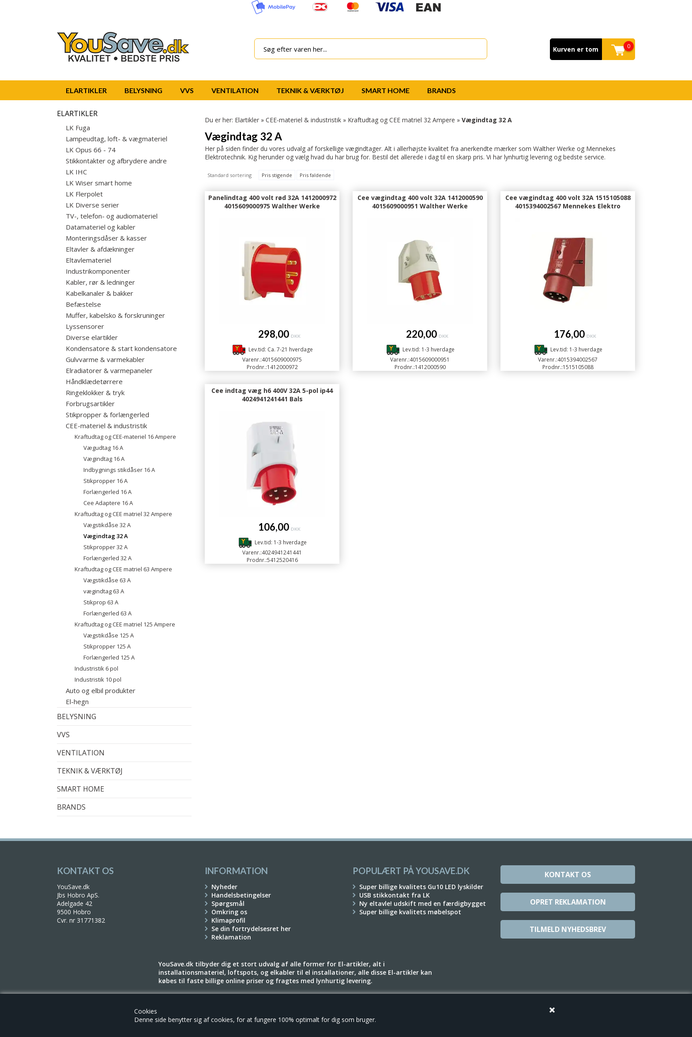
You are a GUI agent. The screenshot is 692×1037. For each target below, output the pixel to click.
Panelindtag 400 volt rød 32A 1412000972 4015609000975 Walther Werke (272, 201)
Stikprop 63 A (100, 602)
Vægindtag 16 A (103, 459)
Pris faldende (315, 175)
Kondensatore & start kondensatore (121, 348)
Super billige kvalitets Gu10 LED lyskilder (421, 886)
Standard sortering (229, 175)
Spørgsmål (227, 903)
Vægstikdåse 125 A (108, 635)
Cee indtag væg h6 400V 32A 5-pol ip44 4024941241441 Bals (272, 394)
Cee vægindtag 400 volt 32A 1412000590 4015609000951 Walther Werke (420, 201)
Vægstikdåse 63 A (107, 580)
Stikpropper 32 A (105, 547)
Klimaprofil (228, 920)
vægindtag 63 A (103, 591)
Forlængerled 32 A (107, 558)
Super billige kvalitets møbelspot (410, 912)
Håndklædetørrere (94, 381)
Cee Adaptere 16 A (108, 503)
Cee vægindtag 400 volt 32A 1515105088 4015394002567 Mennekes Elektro (568, 201)
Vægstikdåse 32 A (107, 525)
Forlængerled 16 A (107, 492)
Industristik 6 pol (96, 668)
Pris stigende (277, 175)
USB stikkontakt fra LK (394, 895)
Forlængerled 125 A (109, 657)
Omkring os (229, 912)
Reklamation (231, 937)
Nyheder (224, 886)
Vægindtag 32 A (105, 536)
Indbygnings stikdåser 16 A (119, 470)
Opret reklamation (568, 902)
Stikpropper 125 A (107, 646)
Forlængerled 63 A (107, 613)
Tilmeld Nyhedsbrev (568, 929)
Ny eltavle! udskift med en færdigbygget (422, 903)
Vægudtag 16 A (103, 448)
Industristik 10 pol (98, 679)
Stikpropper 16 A (105, 481)
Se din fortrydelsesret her (251, 928)
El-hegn (77, 701)
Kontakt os (568, 874)
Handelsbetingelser (241, 895)
